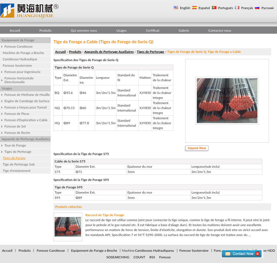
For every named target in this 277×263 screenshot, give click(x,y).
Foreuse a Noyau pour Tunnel (25, 107)
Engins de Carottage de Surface (27, 101)
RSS (152, 257)
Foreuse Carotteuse (18, 46)
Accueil (15, 30)
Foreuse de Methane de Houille (27, 95)
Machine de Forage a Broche (23, 53)
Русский (267, 8)
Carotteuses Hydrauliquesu (154, 250)
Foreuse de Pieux (16, 114)
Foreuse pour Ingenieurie (22, 72)
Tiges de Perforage (17, 152)
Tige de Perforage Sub (19, 164)
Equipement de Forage (18, 40)
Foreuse (165, 257)
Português (225, 8)
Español (204, 8)
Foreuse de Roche (17, 133)
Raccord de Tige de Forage (104, 215)
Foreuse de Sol (15, 126)
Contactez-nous (219, 30)
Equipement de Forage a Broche (94, 250)
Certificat (153, 30)
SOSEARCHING (118, 257)
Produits (45, 30)
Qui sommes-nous (84, 30)
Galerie (184, 30)
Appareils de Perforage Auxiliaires (26, 139)
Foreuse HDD (265, 250)
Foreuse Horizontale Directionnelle (19, 80)
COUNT (139, 257)
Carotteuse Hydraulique (20, 59)
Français (246, 8)
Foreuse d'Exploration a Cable (25, 120)
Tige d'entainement (17, 171)
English (184, 8)
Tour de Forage (15, 145)
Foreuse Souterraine (17, 65)
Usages (121, 30)
